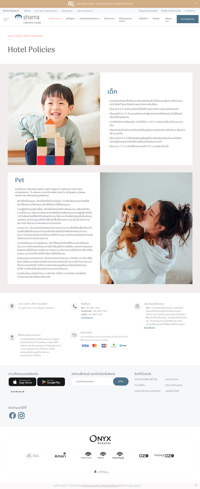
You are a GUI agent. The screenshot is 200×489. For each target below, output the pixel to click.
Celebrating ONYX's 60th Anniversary (101, 4)
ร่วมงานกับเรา (172, 379)
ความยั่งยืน (139, 385)
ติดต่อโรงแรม (87, 316)
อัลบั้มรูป (70, 18)
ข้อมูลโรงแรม (54, 18)
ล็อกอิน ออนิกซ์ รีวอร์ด (171, 10)
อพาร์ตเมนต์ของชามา (88, 18)
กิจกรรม (156, 18)
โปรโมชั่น (143, 18)
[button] (10, 11)
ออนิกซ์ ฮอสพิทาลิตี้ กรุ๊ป (145, 379)
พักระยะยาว (168, 20)
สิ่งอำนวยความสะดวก (125, 20)
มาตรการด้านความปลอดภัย (147, 391)
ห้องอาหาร (108, 18)
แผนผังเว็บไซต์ (172, 391)
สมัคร (120, 381)
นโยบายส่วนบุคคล (173, 385)
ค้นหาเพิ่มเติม (149, 327)
